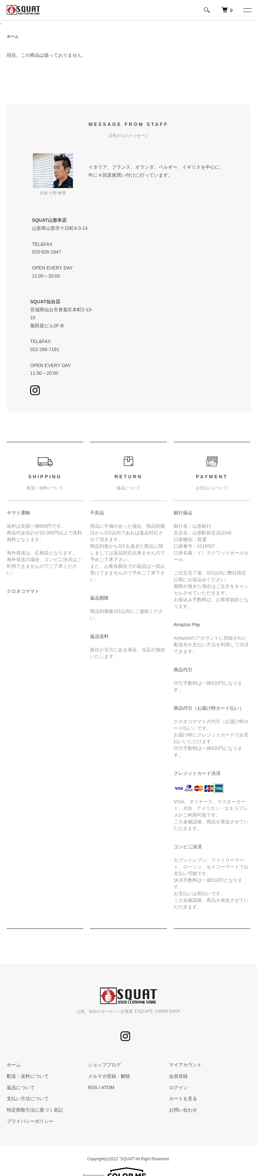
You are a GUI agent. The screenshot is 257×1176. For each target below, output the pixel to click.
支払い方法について (28, 1098)
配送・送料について (28, 1076)
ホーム (13, 36)
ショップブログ (104, 1064)
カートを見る (183, 1098)
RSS (93, 1087)
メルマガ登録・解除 (109, 1076)
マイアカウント (185, 1064)
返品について (21, 1087)
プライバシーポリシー (30, 1121)
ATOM (107, 1087)
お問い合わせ (183, 1110)
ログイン (178, 1087)
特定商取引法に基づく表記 (35, 1110)
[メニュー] (247, 10)
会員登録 (178, 1076)
